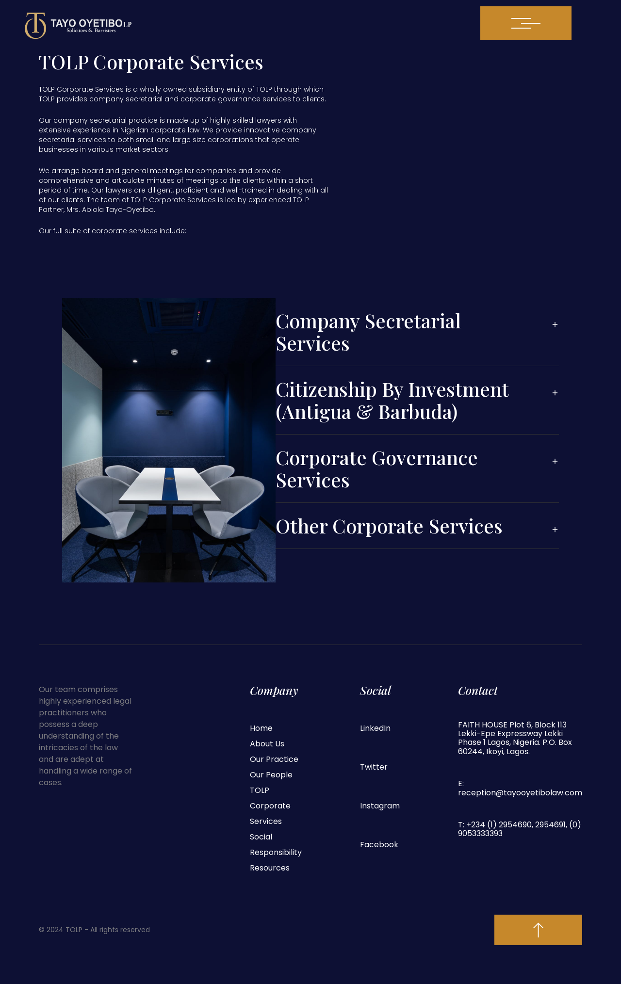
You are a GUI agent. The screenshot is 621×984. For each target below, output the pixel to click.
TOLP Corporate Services (270, 806)
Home (261, 728)
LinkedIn (375, 728)
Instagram (380, 805)
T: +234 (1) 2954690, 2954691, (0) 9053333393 (519, 830)
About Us (267, 743)
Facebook (379, 844)
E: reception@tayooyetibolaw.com (520, 788)
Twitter (374, 767)
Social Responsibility (276, 844)
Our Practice (274, 759)
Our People (271, 774)
